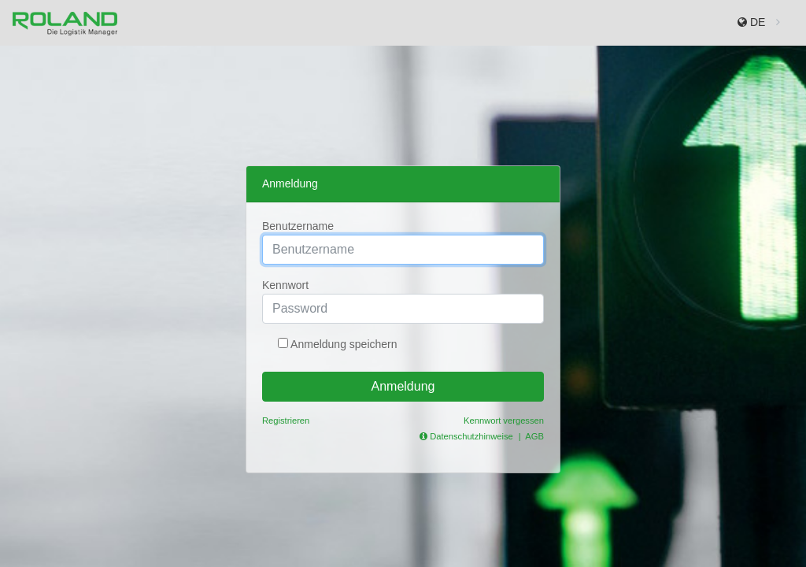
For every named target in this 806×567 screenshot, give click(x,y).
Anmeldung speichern (342, 344)
